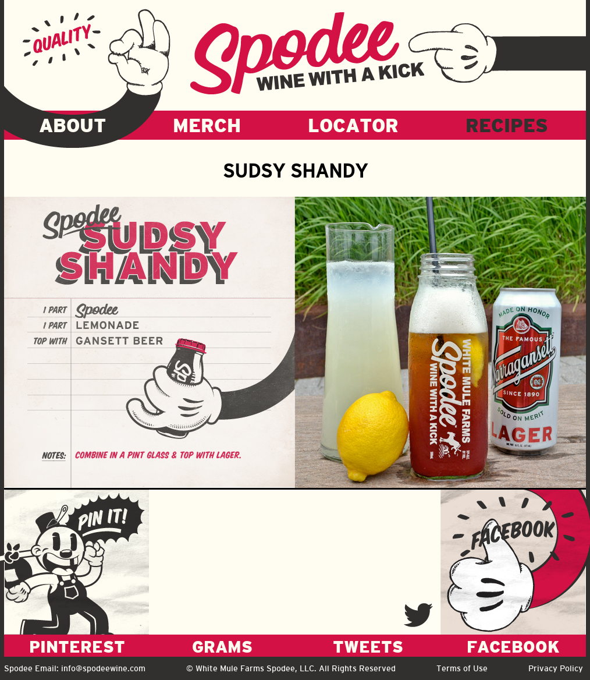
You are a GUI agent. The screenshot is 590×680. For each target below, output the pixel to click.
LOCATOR (353, 125)
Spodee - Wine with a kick (307, 53)
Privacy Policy (555, 668)
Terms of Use (462, 668)
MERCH (207, 125)
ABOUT (72, 125)
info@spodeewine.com (103, 668)
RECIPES (506, 125)
